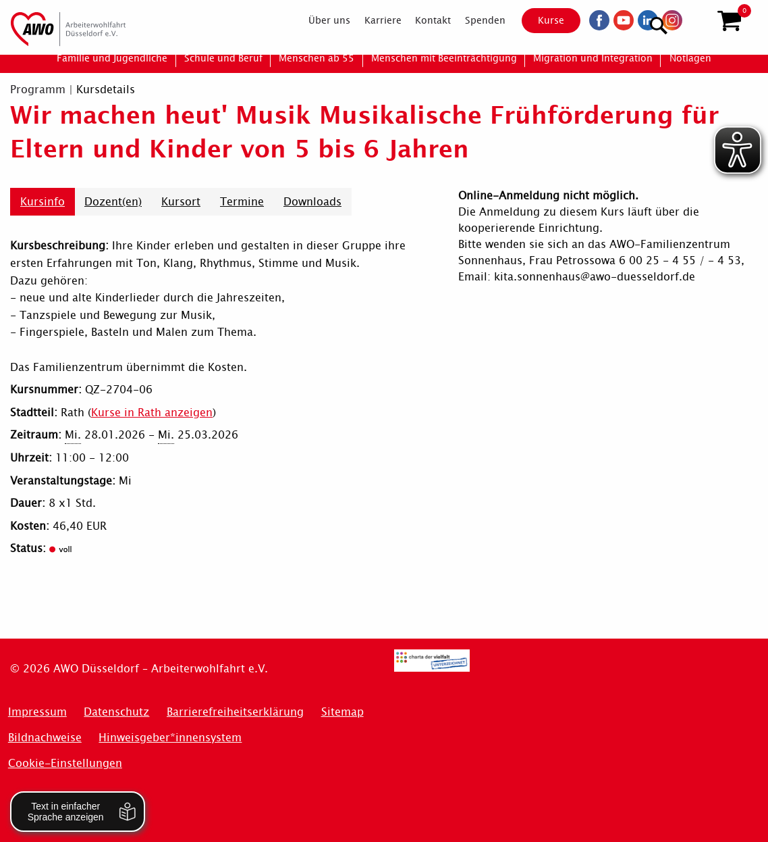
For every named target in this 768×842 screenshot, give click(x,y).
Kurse (539, 21)
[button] (729, 22)
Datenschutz (116, 711)
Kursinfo (42, 201)
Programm (37, 89)
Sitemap (342, 711)
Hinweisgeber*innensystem (170, 737)
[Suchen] (696, 20)
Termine (242, 201)
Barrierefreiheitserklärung (235, 711)
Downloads (312, 201)
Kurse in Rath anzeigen (152, 412)
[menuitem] (318, 21)
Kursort (180, 201)
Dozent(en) (113, 201)
